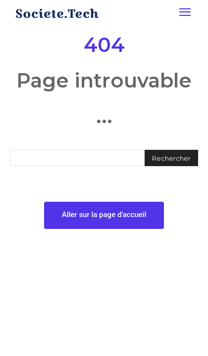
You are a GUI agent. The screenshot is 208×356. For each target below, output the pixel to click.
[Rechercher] (171, 158)
